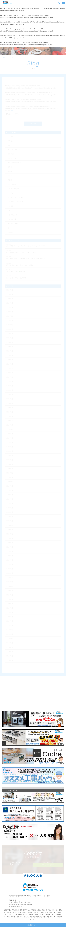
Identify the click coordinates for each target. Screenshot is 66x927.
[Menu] (63, 2)
